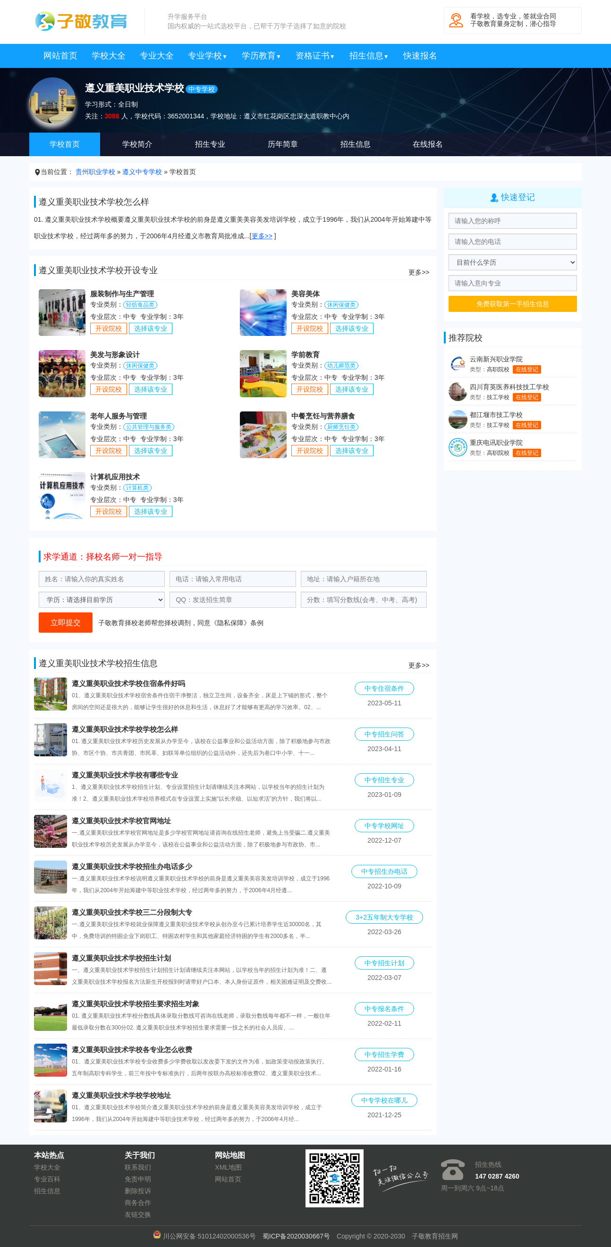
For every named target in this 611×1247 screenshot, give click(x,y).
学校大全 (109, 55)
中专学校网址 (384, 825)
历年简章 (283, 144)
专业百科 (47, 1179)
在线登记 (527, 369)
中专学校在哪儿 (384, 1100)
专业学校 (208, 55)
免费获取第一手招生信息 (512, 304)
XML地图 (228, 1167)
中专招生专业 (384, 780)
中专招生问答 (384, 734)
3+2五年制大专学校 (384, 917)
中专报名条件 (384, 1009)
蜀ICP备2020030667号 (296, 1236)
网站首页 (60, 55)
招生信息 (369, 55)
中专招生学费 (384, 1054)
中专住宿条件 (384, 688)
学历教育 (261, 55)
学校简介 (137, 144)
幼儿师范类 (341, 365)
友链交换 (138, 1214)
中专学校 (201, 89)
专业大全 (157, 55)
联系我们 (138, 1167)
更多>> (262, 236)
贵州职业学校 (95, 172)
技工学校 (498, 397)
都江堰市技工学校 (496, 414)
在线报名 (428, 144)
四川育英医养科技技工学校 (509, 387)
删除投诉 (138, 1191)
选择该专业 (150, 328)
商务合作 (138, 1202)
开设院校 (108, 328)
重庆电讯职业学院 (496, 442)
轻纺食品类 (140, 304)
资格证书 (315, 55)
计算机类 (137, 488)
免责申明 (138, 1179)
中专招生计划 (384, 963)
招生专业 (210, 144)
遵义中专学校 (142, 172)
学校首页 (65, 144)
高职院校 (498, 369)
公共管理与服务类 (148, 427)
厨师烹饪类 (341, 427)
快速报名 (420, 55)
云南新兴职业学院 (496, 359)
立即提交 (66, 623)
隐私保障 (230, 623)
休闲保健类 (341, 304)
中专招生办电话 (384, 871)
